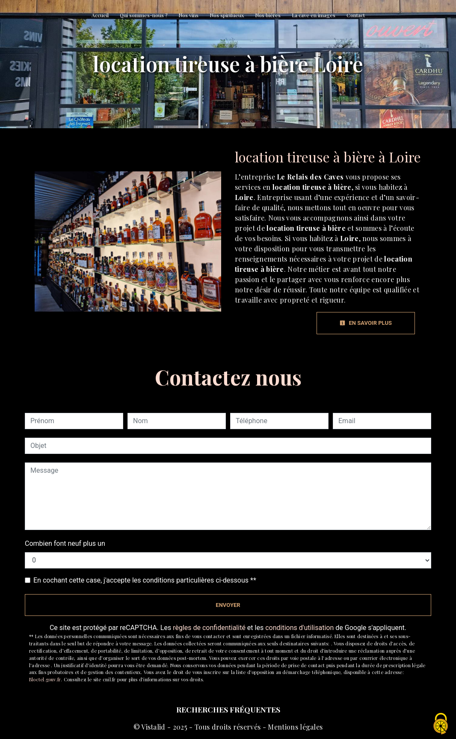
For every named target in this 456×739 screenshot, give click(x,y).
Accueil (100, 15)
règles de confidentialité (209, 628)
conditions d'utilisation (299, 628)
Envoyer (228, 605)
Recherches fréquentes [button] (228, 709)
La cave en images (313, 15)
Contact (355, 15)
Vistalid (153, 726)
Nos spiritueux (227, 15)
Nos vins (188, 15)
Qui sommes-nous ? (143, 15)
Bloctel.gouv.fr (45, 679)
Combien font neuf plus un (65, 543)
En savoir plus (366, 323)
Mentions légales (294, 726)
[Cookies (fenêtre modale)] (441, 724)
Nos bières (268, 15)
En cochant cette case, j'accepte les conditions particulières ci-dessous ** (144, 580)
